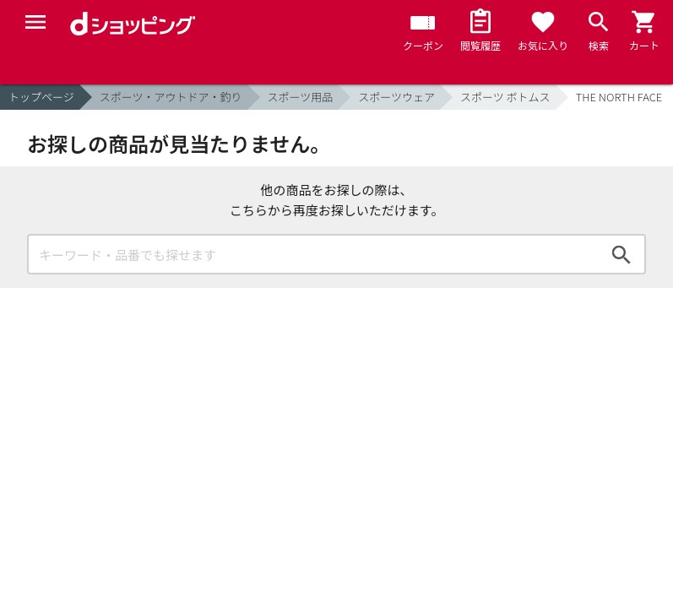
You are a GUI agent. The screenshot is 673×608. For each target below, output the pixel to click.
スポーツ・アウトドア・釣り (171, 97)
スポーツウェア (396, 97)
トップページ (41, 97)
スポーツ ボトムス (505, 97)
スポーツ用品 (301, 97)
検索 (621, 254)
